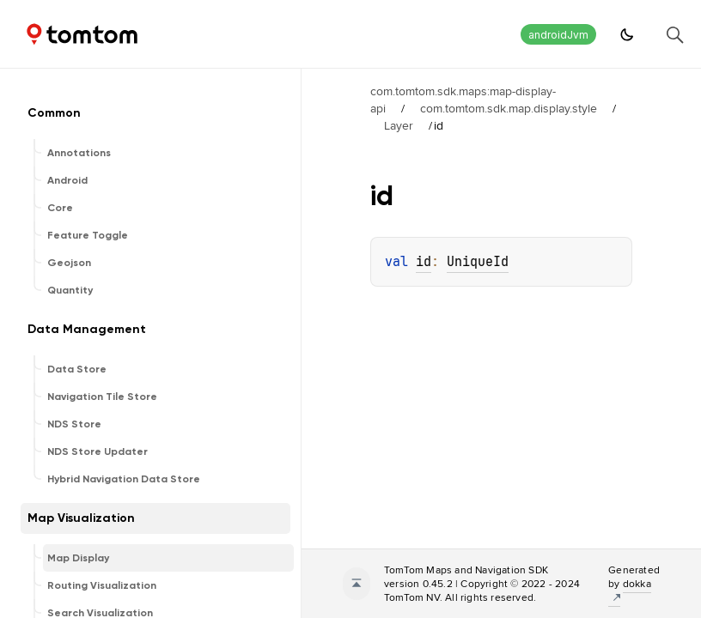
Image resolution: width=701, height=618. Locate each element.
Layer (398, 125)
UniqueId (478, 261)
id (423, 261)
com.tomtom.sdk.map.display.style (508, 108)
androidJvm (558, 34)
